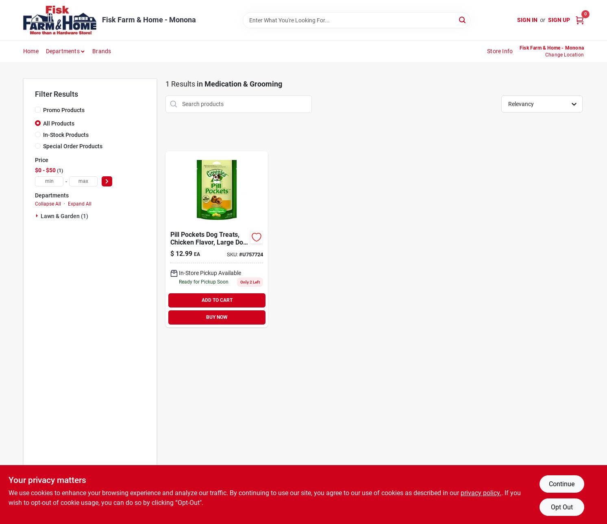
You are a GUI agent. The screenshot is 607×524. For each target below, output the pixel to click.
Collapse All (48, 204)
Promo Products (64, 110)
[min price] (49, 181)
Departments (63, 51)
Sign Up (559, 20)
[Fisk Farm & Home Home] (59, 20)
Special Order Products (72, 146)
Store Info (500, 51)
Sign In (527, 20)
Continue (561, 484)
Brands (101, 51)
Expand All (79, 204)
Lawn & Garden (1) (64, 216)
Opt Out (562, 507)
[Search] (463, 19)
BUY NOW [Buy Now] (217, 317)
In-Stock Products (66, 135)
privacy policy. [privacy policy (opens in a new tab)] (481, 493)
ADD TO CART (217, 300)
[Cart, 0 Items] (580, 20)
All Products (58, 123)
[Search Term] (356, 20)
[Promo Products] (38, 110)
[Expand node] (37, 215)
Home (31, 51)
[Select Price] (107, 181)
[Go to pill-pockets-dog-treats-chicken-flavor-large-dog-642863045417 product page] (216, 239)
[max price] (83, 181)
